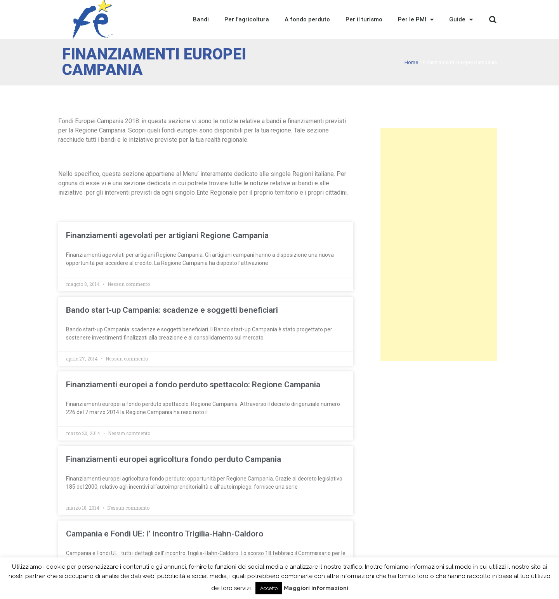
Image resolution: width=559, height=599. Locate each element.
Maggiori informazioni (316, 588)
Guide (461, 19)
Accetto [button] (269, 588)
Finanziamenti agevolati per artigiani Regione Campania (167, 235)
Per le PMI (416, 19)
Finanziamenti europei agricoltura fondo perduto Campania (173, 459)
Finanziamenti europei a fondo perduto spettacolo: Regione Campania (193, 384)
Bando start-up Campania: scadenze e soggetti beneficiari (172, 310)
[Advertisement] (438, 244)
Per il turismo (363, 19)
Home (411, 62)
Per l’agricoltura (246, 19)
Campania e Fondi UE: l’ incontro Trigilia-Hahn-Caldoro (164, 533)
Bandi (201, 19)
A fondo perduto (307, 19)
